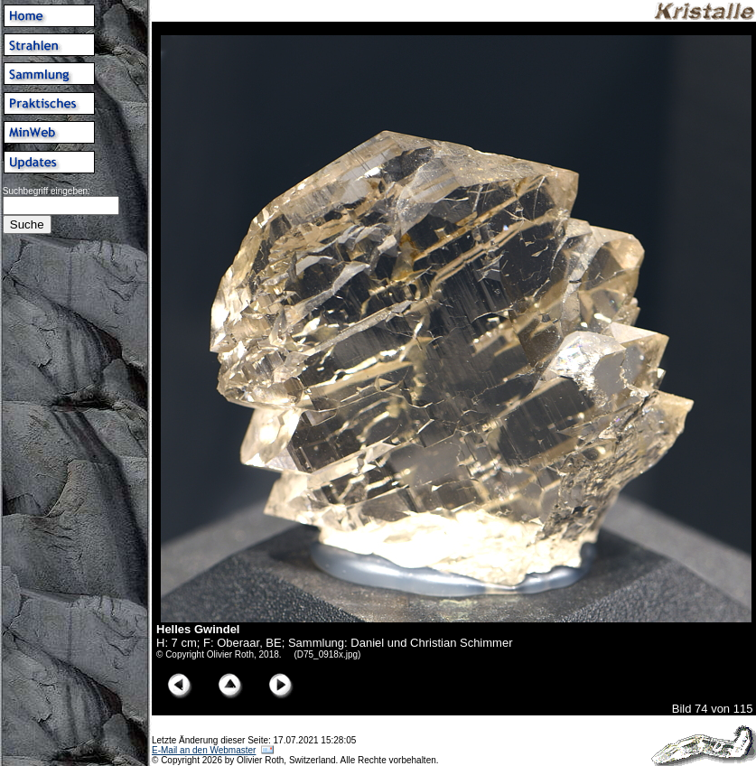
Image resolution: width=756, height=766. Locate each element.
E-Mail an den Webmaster (204, 750)
